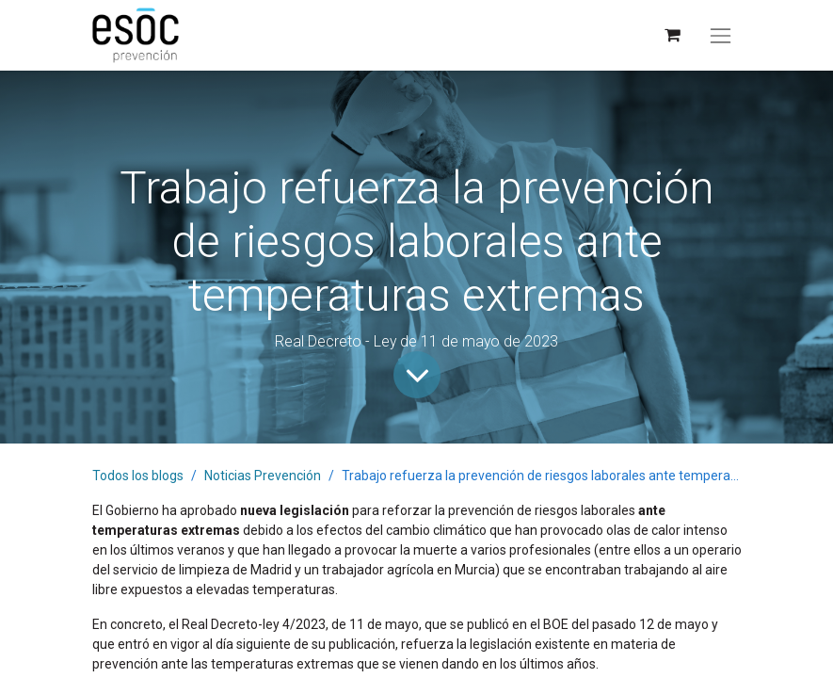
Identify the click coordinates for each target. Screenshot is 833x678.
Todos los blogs (138, 475)
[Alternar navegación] (720, 35)
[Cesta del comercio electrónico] (671, 35)
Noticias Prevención (262, 475)
